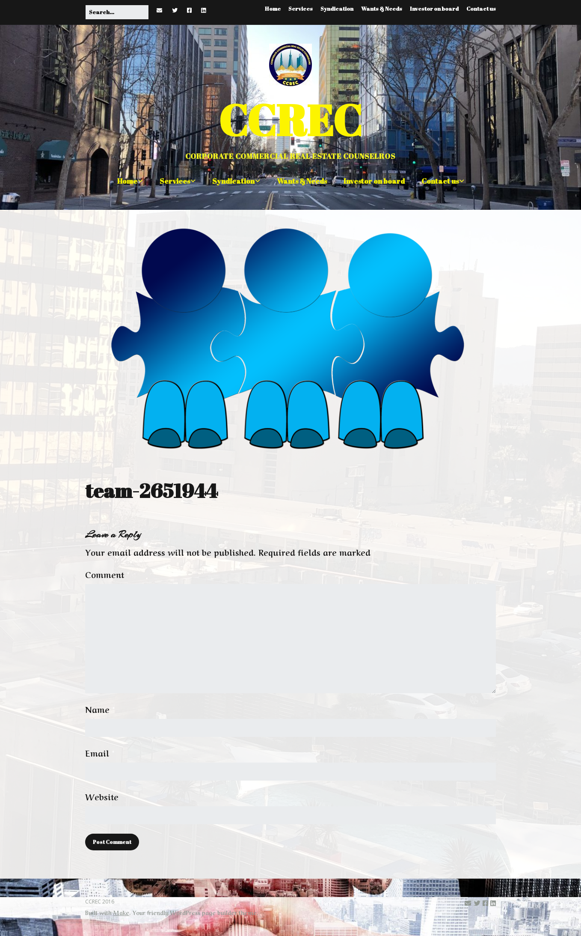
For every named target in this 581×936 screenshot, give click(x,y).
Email (100, 753)
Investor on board (434, 8)
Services (300, 8)
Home (273, 8)
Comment (107, 574)
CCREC (290, 120)
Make (121, 912)
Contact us (481, 8)
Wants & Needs (381, 8)
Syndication (336, 8)
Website (102, 796)
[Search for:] (117, 12)
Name (100, 709)
